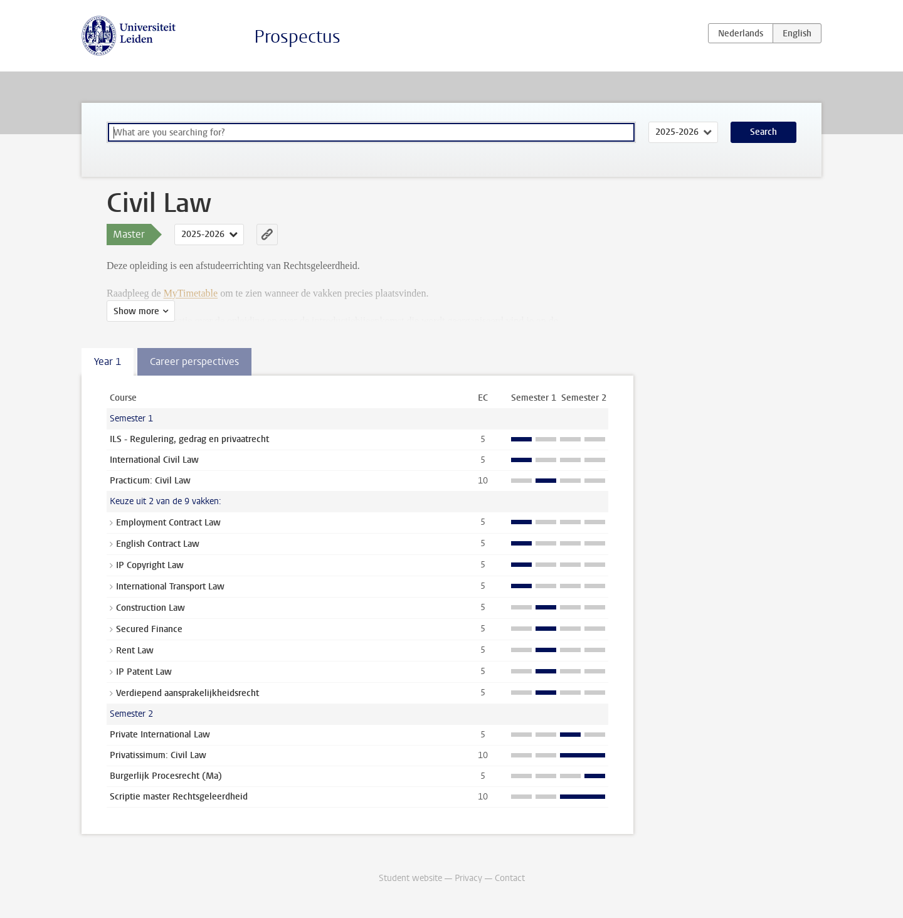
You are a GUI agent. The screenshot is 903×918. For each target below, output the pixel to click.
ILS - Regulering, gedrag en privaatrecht (189, 439)
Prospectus (297, 36)
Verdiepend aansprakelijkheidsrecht (187, 693)
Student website (410, 878)
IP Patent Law (144, 672)
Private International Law (160, 735)
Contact (510, 878)
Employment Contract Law (168, 523)
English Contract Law (157, 544)
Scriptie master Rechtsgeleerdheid (179, 797)
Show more (136, 311)
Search (763, 132)
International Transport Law (170, 587)
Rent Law (135, 651)
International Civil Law (154, 460)
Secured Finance (149, 629)
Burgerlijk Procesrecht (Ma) (166, 776)
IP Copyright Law (150, 565)
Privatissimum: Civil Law (158, 755)
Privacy (468, 878)
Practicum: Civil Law (150, 481)
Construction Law (150, 608)
